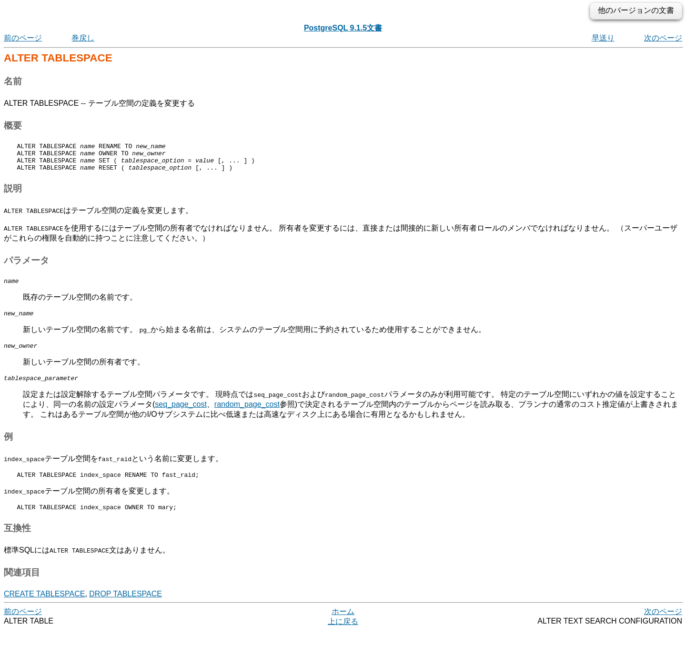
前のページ (23, 38)
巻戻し (82, 38)
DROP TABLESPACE (125, 608)
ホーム (343, 626)
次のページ (663, 38)
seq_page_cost (181, 416)
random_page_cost (247, 416)
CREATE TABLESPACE (44, 608)
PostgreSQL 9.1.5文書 (343, 28)
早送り (603, 38)
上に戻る (343, 636)
